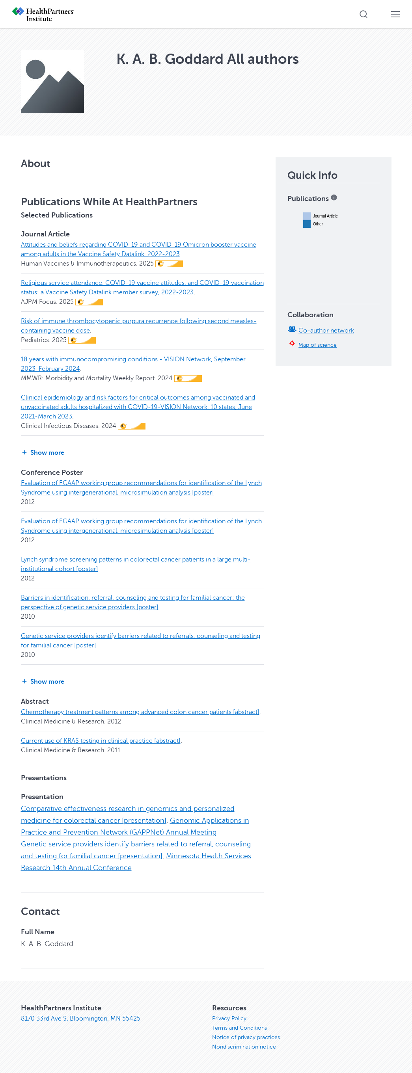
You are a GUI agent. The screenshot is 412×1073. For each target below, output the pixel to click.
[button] (363, 14)
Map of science (317, 345)
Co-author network (326, 330)
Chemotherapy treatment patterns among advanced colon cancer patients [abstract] (140, 712)
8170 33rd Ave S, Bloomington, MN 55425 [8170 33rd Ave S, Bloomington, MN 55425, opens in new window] (80, 1018)
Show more (42, 452)
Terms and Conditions (239, 1028)
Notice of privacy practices (246, 1037)
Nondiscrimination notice (244, 1047)
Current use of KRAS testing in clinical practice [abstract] (101, 740)
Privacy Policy (229, 1018)
